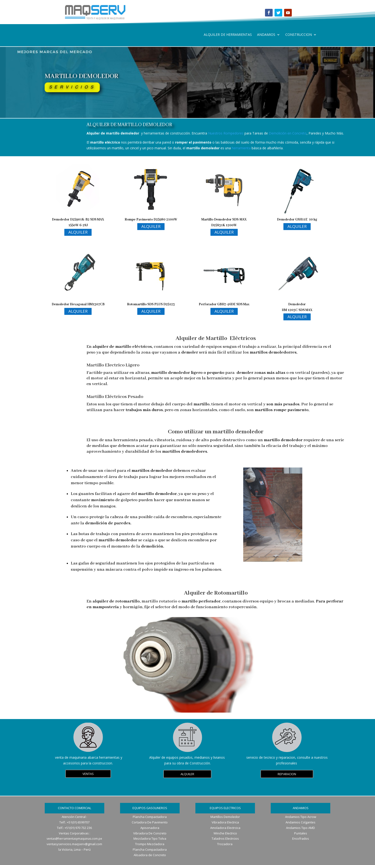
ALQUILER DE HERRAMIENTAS (228, 35)
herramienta (241, 148)
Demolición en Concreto (288, 133)
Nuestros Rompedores (225, 133)
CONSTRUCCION (298, 35)
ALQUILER (78, 232)
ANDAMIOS (266, 35)
